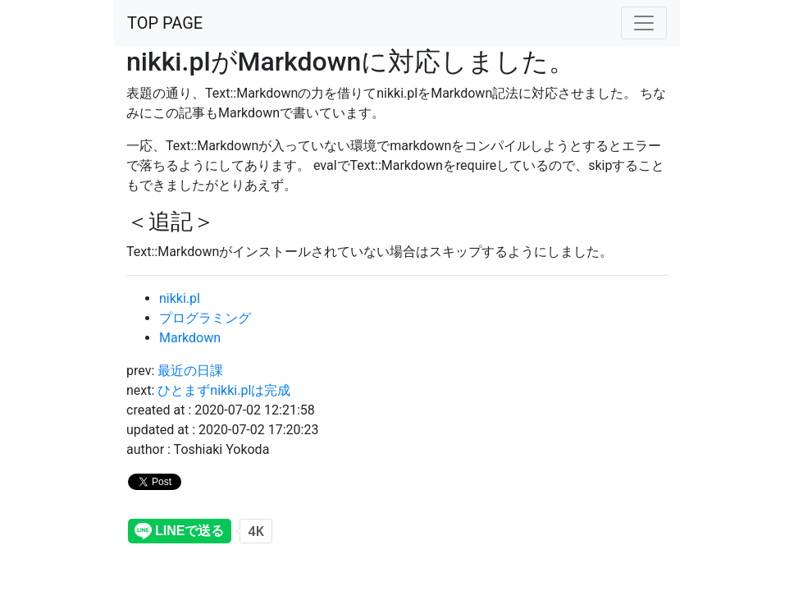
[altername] (644, 23)
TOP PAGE (165, 23)
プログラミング (205, 318)
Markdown (190, 338)
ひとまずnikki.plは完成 (223, 390)
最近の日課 (190, 370)
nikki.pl (179, 298)
